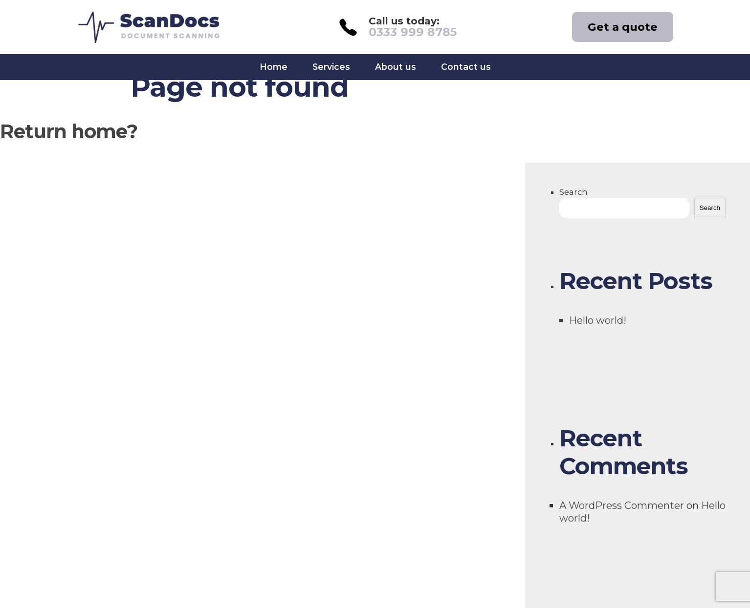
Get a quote (623, 27)
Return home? (68, 131)
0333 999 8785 (413, 32)
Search (573, 192)
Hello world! (597, 320)
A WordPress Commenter (621, 505)
